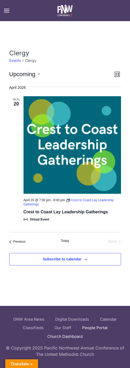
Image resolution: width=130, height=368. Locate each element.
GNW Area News (28, 319)
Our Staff (62, 327)
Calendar (108, 319)
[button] (6, 10)
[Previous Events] (17, 242)
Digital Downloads (72, 319)
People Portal (95, 327)
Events (15, 60)
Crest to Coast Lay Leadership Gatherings (66, 212)
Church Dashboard (65, 336)
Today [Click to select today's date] (65, 241)
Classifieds (33, 327)
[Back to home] (65, 10)
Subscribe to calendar (62, 259)
